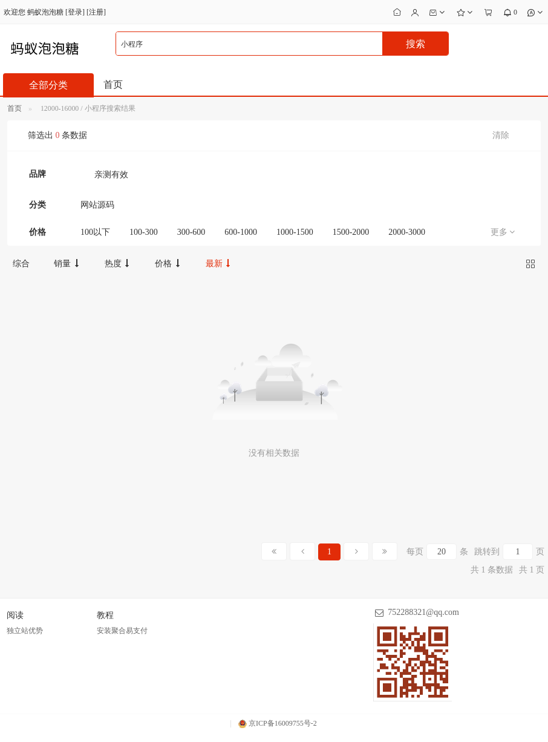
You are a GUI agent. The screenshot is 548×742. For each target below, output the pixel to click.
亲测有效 (111, 174)
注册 (96, 12)
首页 (113, 84)
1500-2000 (351, 232)
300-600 (191, 232)
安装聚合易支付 (122, 630)
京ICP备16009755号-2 (277, 723)
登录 (75, 12)
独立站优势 (25, 630)
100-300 (143, 232)
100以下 (95, 232)
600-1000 (240, 232)
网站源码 (97, 204)
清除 (500, 135)
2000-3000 (406, 232)
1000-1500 (294, 232)
